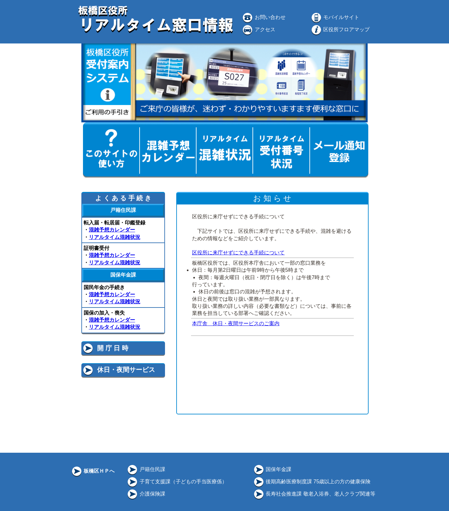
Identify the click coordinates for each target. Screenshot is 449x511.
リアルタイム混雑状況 (114, 237)
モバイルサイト (334, 17)
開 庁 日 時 (105, 348)
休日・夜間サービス (118, 369)
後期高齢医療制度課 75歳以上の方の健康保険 (312, 481)
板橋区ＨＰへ (93, 471)
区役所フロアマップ (340, 29)
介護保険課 (145, 494)
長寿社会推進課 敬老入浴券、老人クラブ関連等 (314, 494)
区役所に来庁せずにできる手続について (238, 252)
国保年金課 (272, 469)
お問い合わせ (263, 17)
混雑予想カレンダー (112, 229)
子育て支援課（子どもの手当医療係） (176, 481)
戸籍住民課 (145, 469)
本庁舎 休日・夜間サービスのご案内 (235, 323)
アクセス (258, 29)
